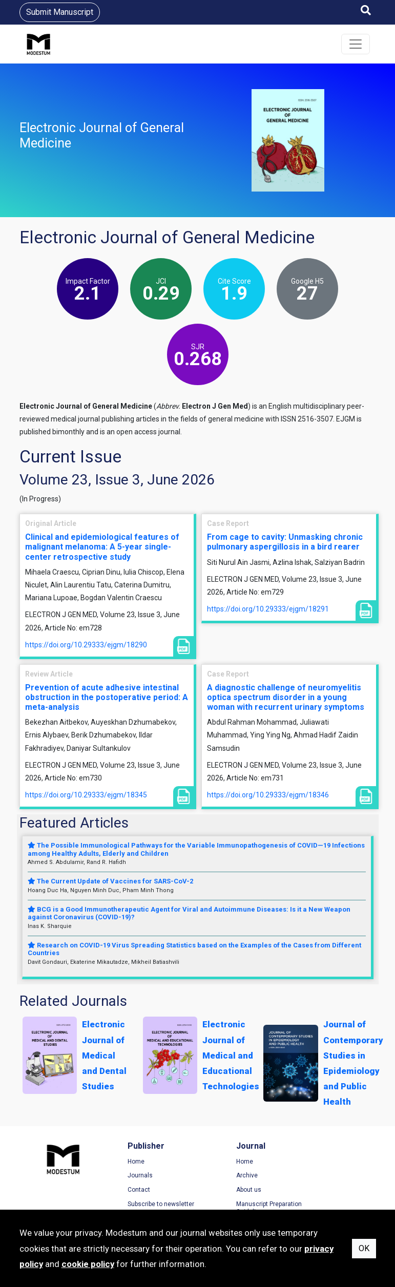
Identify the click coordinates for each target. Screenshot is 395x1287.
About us (220, 1190)
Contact (125, 1190)
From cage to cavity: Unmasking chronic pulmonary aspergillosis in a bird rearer (285, 542)
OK (364, 1248)
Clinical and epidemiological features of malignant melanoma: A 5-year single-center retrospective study (102, 546)
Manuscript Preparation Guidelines (241, 1208)
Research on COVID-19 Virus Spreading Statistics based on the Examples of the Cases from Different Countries (194, 949)
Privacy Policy (321, 1175)
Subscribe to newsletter (147, 1204)
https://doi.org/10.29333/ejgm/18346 (268, 795)
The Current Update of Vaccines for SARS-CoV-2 (110, 881)
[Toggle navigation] (355, 44)
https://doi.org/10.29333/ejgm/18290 (86, 645)
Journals (126, 1175)
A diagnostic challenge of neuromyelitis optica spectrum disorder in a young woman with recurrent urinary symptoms (285, 697)
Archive (219, 1175)
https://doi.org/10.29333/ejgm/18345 (86, 795)
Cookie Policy (321, 1190)
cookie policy (87, 1264)
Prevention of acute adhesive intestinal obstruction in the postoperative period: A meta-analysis (106, 697)
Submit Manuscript (59, 12)
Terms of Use (321, 1162)
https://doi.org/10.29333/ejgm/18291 (268, 609)
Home (122, 1162)
